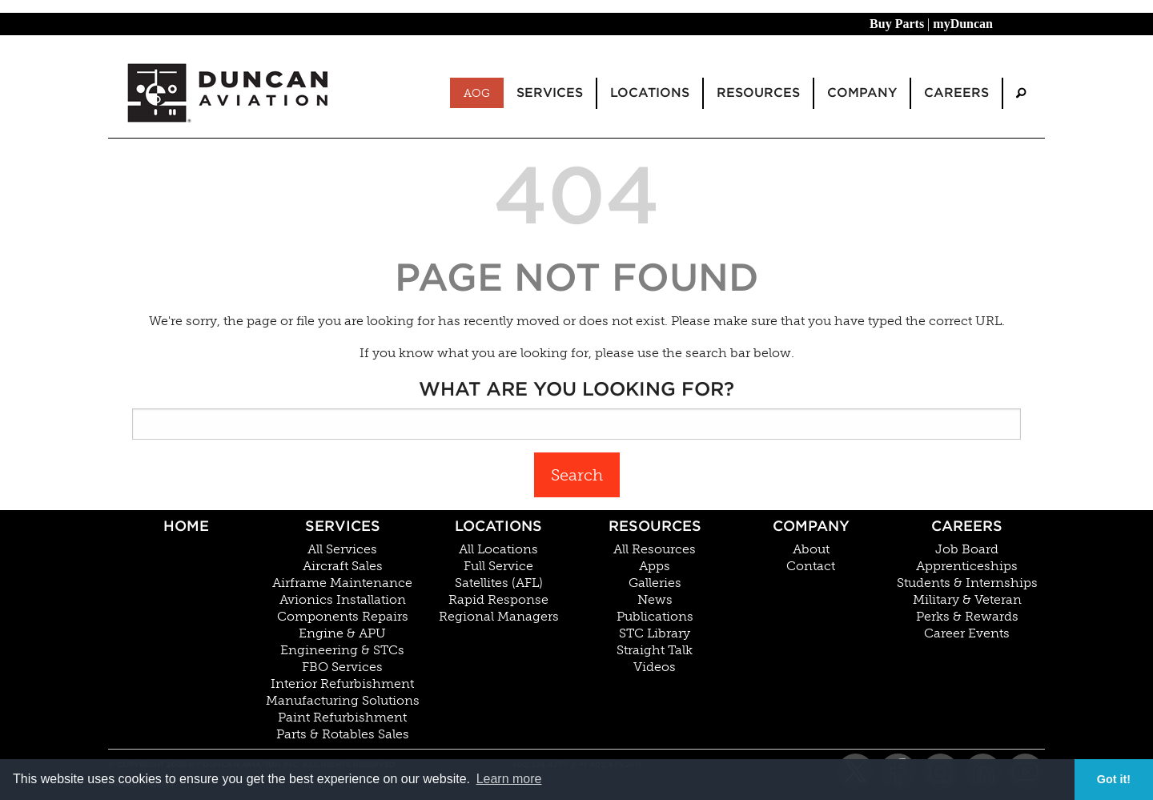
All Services (342, 549)
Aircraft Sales (343, 566)
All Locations (498, 549)
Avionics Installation (342, 599)
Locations (498, 525)
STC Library (654, 633)
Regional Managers (499, 616)
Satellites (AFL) (499, 583)
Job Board (966, 549)
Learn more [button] (509, 779)
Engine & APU (342, 633)
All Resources (654, 549)
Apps (654, 566)
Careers (966, 525)
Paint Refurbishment (342, 717)
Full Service (498, 566)
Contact (810, 566)
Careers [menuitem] (956, 92)
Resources (655, 525)
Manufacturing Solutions (343, 700)
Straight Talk (655, 650)
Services (342, 525)
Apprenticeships (967, 566)
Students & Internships (967, 583)
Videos (654, 667)
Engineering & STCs (342, 650)
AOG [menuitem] (477, 93)
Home (186, 525)
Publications (655, 616)
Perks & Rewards (967, 616)
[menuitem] (1021, 93)
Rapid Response (498, 599)
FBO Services (342, 667)
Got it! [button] (1114, 779)
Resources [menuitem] (758, 92)
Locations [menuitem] (649, 92)
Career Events (967, 633)
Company (811, 525)
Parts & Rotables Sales (342, 734)
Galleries (655, 583)
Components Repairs (342, 616)
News (655, 599)
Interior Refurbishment (342, 683)
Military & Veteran (967, 599)
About (811, 549)
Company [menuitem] (862, 92)
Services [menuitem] (549, 92)
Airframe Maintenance (342, 583)
